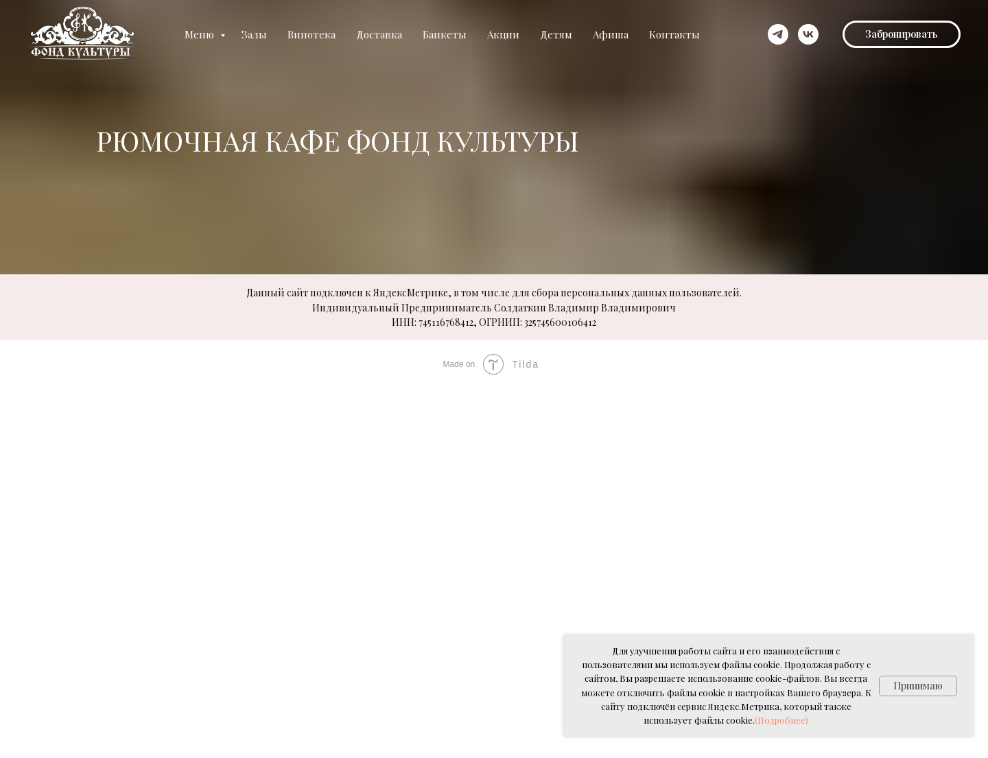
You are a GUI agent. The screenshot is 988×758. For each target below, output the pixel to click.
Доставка (379, 34)
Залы (254, 34)
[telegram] (778, 34)
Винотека (311, 34)
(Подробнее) (781, 720)
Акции (503, 34)
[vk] (808, 34)
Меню (201, 34)
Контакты (674, 34)
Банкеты (445, 34)
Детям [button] (556, 34)
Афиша (610, 34)
